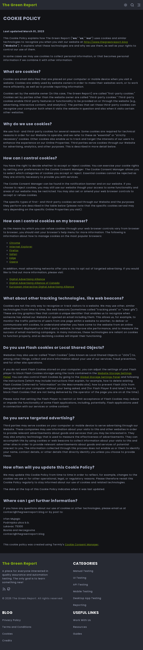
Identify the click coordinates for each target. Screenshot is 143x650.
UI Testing (79, 578)
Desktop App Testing (87, 598)
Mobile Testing (83, 591)
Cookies (7, 633)
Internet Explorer (20, 246)
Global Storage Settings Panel (100, 377)
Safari (13, 254)
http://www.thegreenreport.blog (106, 42)
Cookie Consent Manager (82, 544)
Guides (77, 633)
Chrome (14, 243)
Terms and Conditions (16, 627)
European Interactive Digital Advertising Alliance (41, 286)
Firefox (14, 250)
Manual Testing (83, 571)
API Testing (80, 584)
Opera (13, 262)
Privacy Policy (11, 620)
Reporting (79, 605)
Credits (7, 640)
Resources (80, 627)
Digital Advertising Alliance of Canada (34, 283)
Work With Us (82, 620)
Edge (12, 258)
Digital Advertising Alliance (27, 279)
